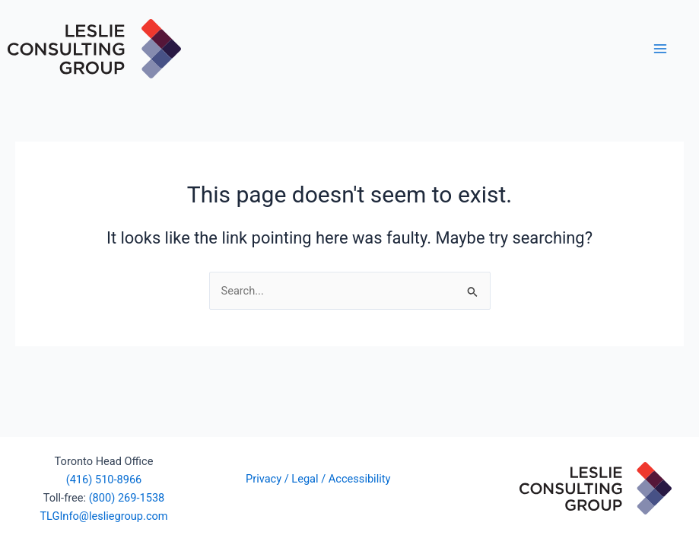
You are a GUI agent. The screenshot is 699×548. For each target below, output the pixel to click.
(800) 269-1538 (127, 498)
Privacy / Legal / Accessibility (319, 479)
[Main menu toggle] (660, 49)
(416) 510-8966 (104, 479)
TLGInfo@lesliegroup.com (103, 516)
